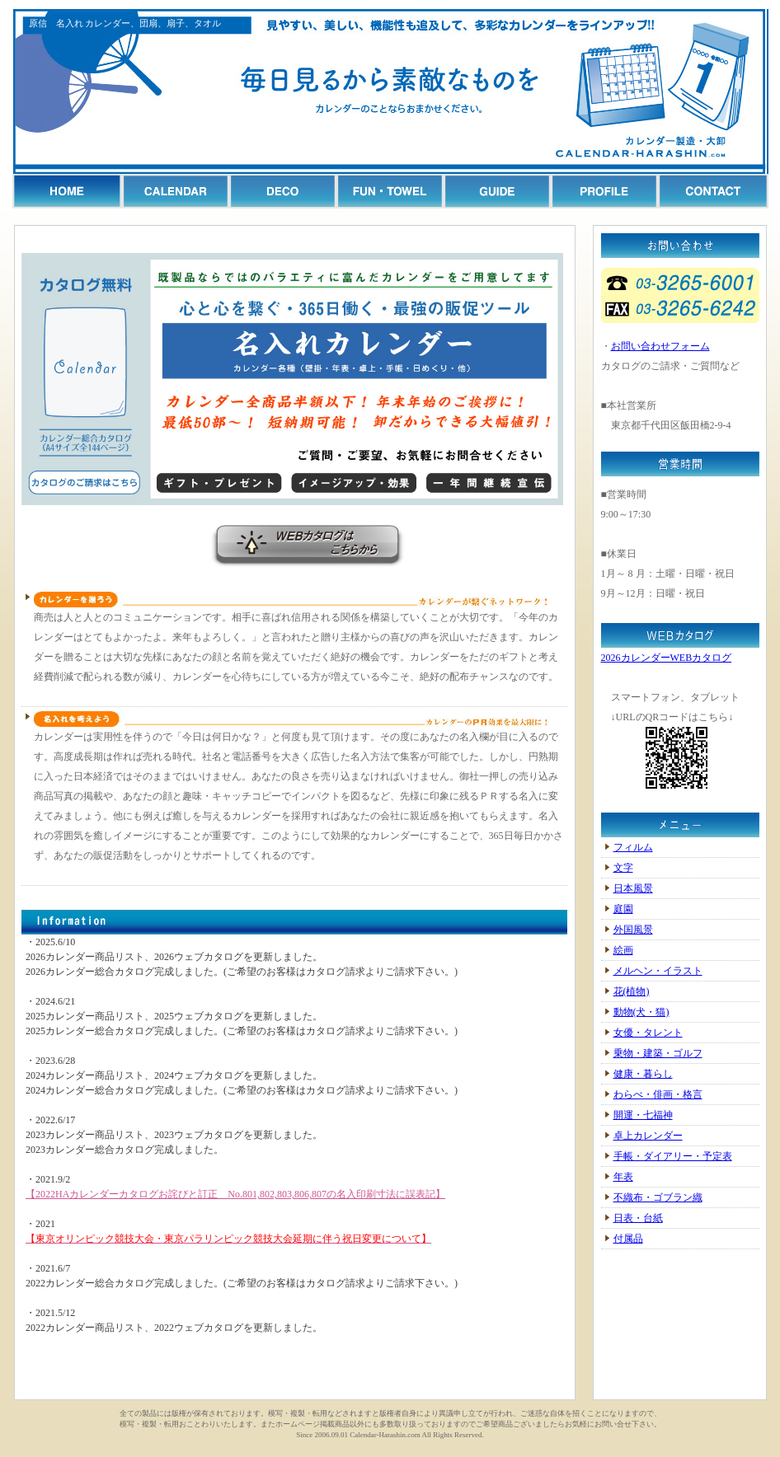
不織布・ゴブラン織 (657, 1197)
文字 (623, 868)
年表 (623, 1177)
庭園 (623, 909)
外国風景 (633, 929)
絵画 (623, 950)
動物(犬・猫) (641, 1012)
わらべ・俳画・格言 (657, 1094)
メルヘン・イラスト (657, 971)
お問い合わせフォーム (660, 346)
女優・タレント (648, 1032)
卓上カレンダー (648, 1135)
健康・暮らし (643, 1074)
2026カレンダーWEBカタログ (666, 657)
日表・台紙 (638, 1218)
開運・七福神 (643, 1115)
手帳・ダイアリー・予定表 (672, 1156)
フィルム (633, 847)
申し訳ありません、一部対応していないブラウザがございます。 (294, 1141)
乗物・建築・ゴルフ (657, 1053)
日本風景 (633, 888)
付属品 (628, 1238)
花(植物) (631, 991)
